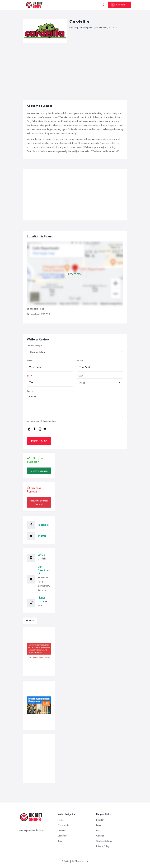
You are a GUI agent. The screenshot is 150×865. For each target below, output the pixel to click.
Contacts (62, 830)
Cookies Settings (104, 841)
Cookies (100, 835)
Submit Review (39, 441)
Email (79, 360)
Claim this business (38, 470)
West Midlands (100, 27)
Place (79, 375)
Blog (60, 841)
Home (60, 819)
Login (98, 825)
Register (100, 819)
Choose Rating (33, 345)
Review (30, 390)
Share (30, 620)
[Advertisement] (75, 196)
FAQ (98, 830)
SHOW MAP (75, 274)
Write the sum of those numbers (41, 421)
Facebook (43, 525)
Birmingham (87, 27)
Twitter (42, 536)
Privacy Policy (102, 846)
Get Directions (44, 570)
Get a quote (63, 825)
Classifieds (62, 835)
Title (29, 375)
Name (29, 360)
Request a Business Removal (39, 502)
